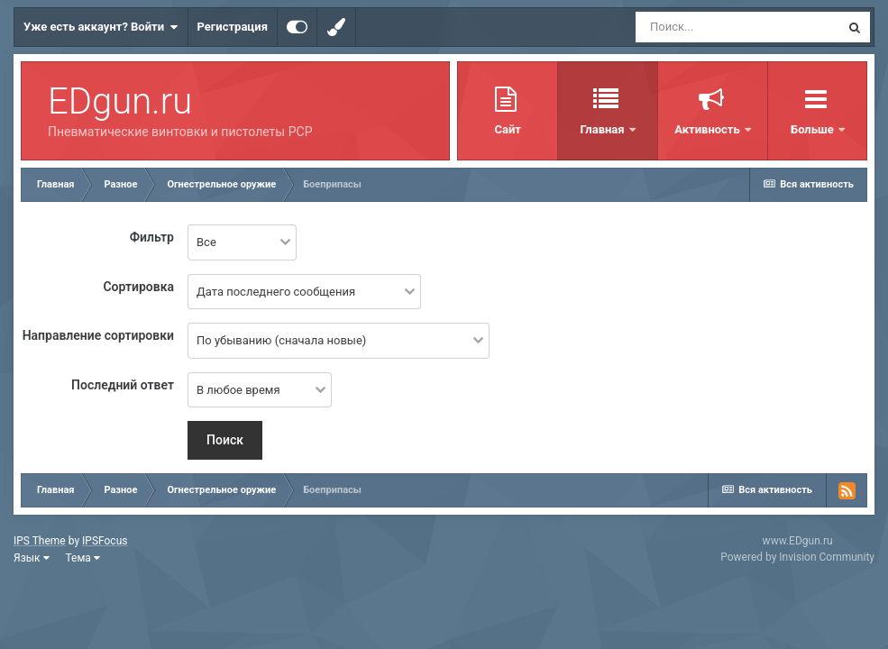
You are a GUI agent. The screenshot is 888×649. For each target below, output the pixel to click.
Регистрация (232, 26)
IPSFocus (104, 541)
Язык (32, 558)
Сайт (478, 129)
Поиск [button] (224, 440)
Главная (574, 129)
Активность (679, 129)
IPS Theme (40, 541)
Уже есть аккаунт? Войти (101, 27)
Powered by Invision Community (797, 557)
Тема (83, 558)
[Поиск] (737, 27)
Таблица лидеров (803, 129)
